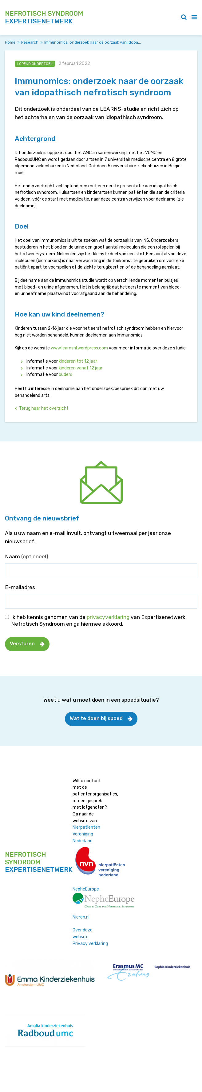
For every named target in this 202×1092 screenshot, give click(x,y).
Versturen (22, 644)
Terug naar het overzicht (44, 408)
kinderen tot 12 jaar (78, 361)
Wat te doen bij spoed (96, 718)
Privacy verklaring (90, 943)
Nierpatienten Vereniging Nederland (86, 834)
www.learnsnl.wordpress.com (79, 348)
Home (10, 42)
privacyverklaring (108, 617)
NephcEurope (86, 889)
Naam (26, 556)
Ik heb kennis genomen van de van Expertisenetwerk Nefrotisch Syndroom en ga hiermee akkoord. (98, 620)
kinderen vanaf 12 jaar (80, 368)
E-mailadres (20, 587)
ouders (65, 374)
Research (29, 42)
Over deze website (83, 933)
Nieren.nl (81, 917)
